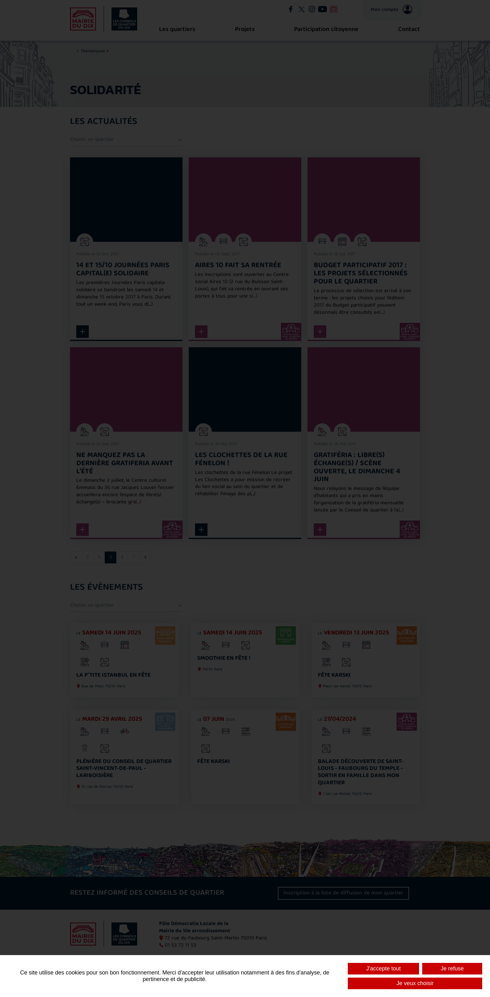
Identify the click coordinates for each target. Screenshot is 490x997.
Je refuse (452, 968)
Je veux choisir (414, 983)
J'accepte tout (383, 968)
